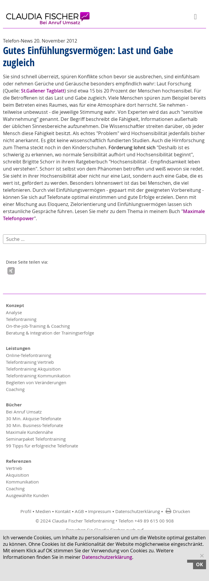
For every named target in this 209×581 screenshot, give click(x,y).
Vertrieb (14, 468)
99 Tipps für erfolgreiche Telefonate (42, 446)
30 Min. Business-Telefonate (34, 425)
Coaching (15, 389)
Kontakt (63, 511)
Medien (43, 511)
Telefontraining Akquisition (33, 369)
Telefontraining (21, 319)
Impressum (99, 511)
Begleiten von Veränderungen (36, 382)
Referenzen (18, 461)
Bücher (14, 405)
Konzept (15, 305)
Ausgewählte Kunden (27, 495)
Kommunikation (22, 482)
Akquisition (17, 475)
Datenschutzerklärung (137, 511)
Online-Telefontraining (28, 355)
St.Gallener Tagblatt (42, 90)
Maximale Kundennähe (29, 432)
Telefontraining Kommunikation (38, 376)
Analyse (14, 312)
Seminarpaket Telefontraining (36, 439)
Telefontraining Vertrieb (30, 362)
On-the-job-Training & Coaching (38, 326)
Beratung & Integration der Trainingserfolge (50, 333)
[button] (11, 271)
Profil (25, 511)
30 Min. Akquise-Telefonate (33, 418)
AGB (79, 511)
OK (199, 564)
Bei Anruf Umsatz (24, 412)
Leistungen (18, 348)
